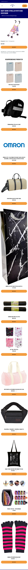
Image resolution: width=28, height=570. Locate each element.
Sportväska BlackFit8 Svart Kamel (14, 198)
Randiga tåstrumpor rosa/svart (14, 557)
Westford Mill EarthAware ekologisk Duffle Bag (14, 389)
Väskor (7, 41)
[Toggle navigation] (2, 6)
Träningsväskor (11, 41)
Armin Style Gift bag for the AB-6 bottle (14, 286)
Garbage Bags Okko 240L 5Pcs (14, 316)
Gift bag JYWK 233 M (14, 349)
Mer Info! (14, 47)
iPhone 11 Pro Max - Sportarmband (14, 508)
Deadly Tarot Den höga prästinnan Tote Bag (14, 469)
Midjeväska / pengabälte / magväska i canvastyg (14, 429)
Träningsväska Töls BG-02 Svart (14, 124)
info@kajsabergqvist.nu (4, 1)
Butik (25, 5)
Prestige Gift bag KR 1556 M (14, 84)
